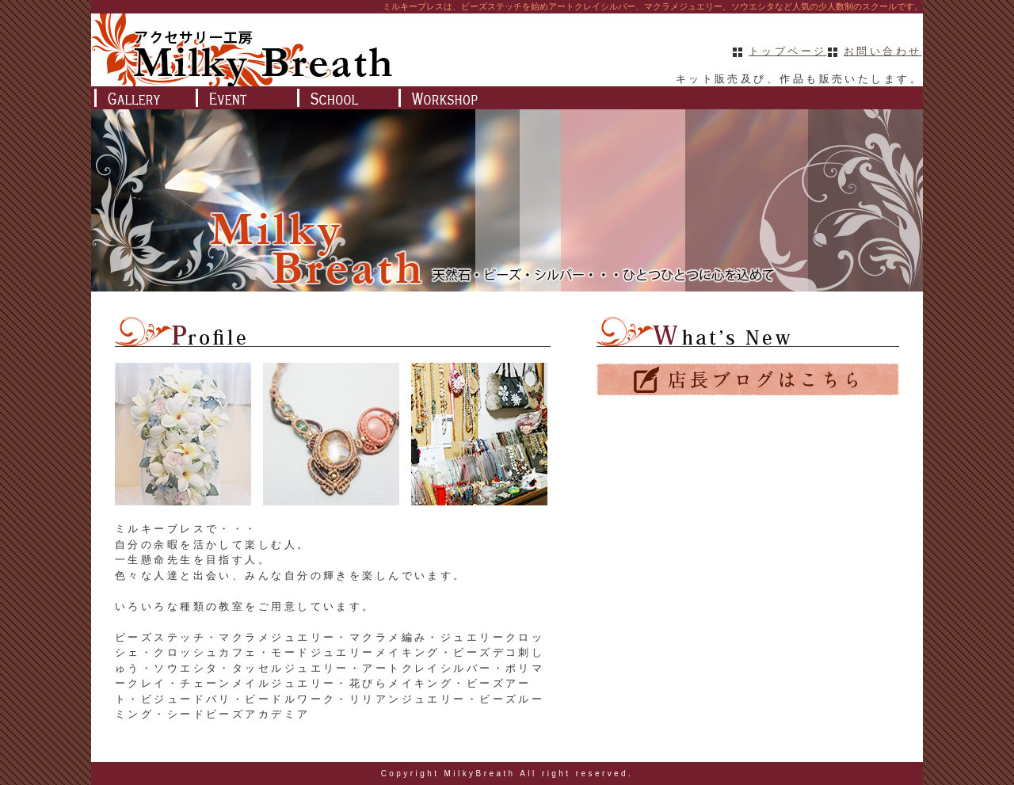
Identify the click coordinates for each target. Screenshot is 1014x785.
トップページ (788, 51)
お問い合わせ (883, 51)
